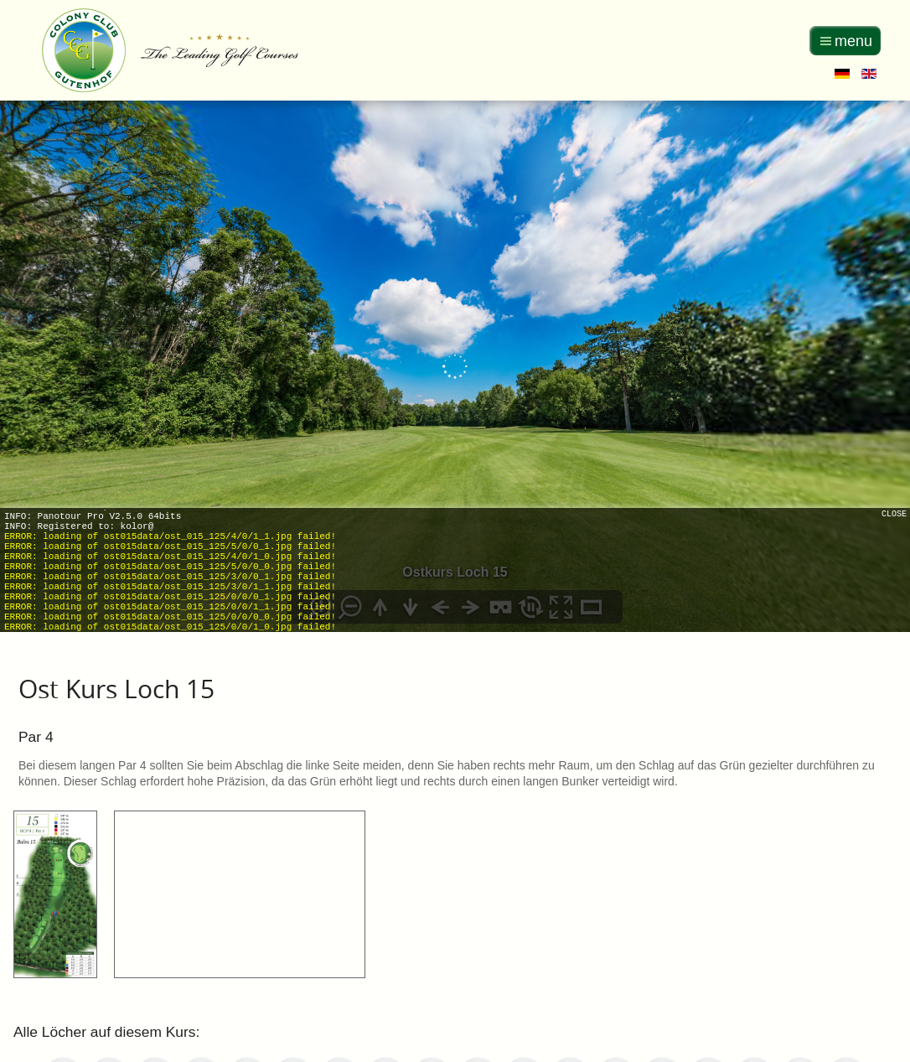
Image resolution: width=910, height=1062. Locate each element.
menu (853, 41)
